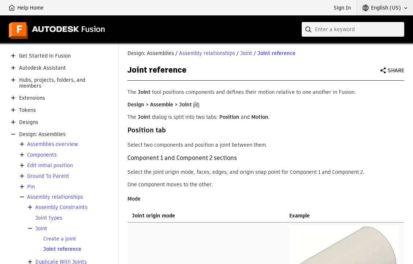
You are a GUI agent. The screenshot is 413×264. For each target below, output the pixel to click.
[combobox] (353, 29)
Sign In (342, 7)
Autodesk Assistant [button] (42, 68)
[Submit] (309, 29)
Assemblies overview (52, 144)
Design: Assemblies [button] (42, 134)
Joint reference (62, 249)
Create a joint (59, 239)
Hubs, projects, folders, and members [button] (52, 83)
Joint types (48, 218)
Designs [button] (28, 122)
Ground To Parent (48, 176)
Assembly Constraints (61, 207)
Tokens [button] (27, 110)
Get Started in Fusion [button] (45, 56)
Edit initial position (50, 165)
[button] (385, 7)
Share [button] (396, 70)
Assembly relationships (55, 197)
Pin (31, 187)
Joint (41, 228)
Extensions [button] (32, 98)
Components (42, 155)
